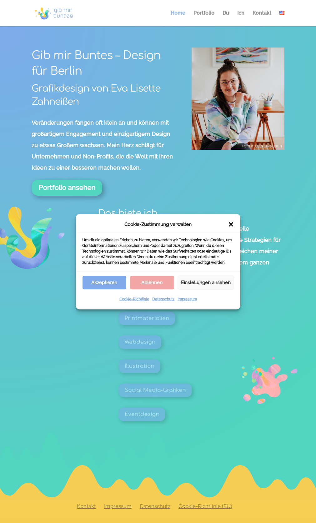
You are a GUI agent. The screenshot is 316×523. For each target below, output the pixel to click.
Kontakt (262, 13)
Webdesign (153, 342)
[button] (231, 224)
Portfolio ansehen (70, 187)
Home (178, 13)
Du (226, 13)
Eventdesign (155, 414)
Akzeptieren (104, 282)
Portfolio (203, 13)
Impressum (187, 299)
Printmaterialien (158, 318)
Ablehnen (152, 282)
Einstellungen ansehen (206, 282)
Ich (240, 13)
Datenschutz (163, 299)
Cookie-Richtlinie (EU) (205, 506)
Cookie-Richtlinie (134, 299)
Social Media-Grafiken (165, 390)
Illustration (153, 366)
